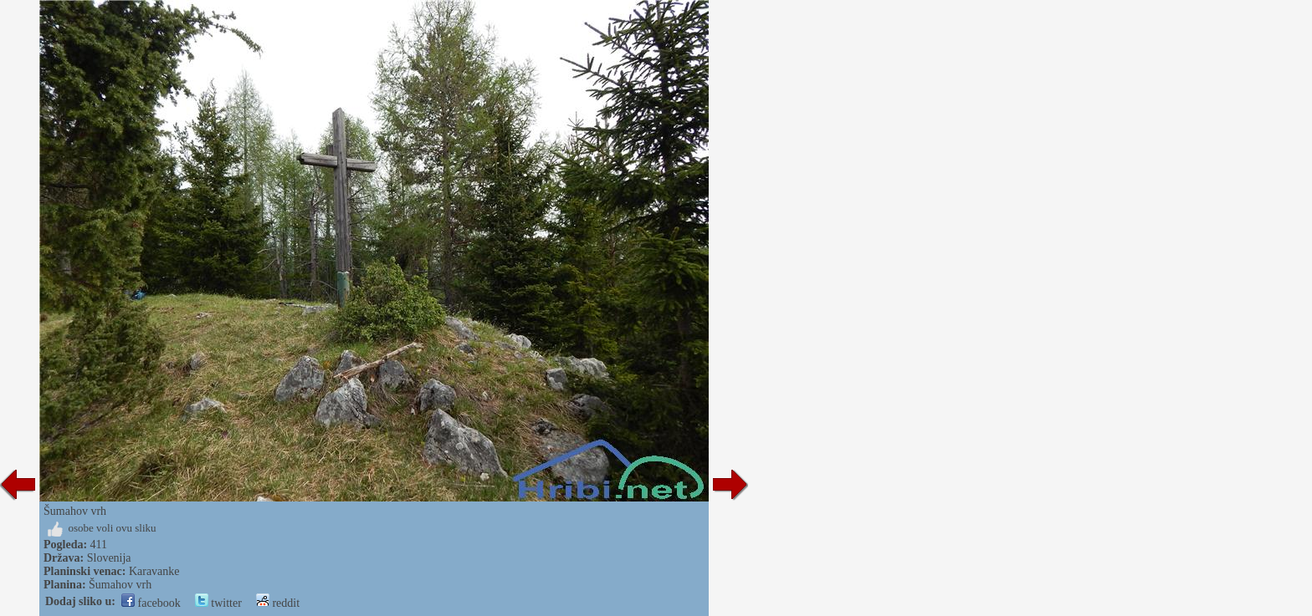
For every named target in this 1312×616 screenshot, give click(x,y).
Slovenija (109, 558)
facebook (151, 603)
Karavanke (154, 571)
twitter (218, 603)
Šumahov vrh (120, 584)
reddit (278, 603)
